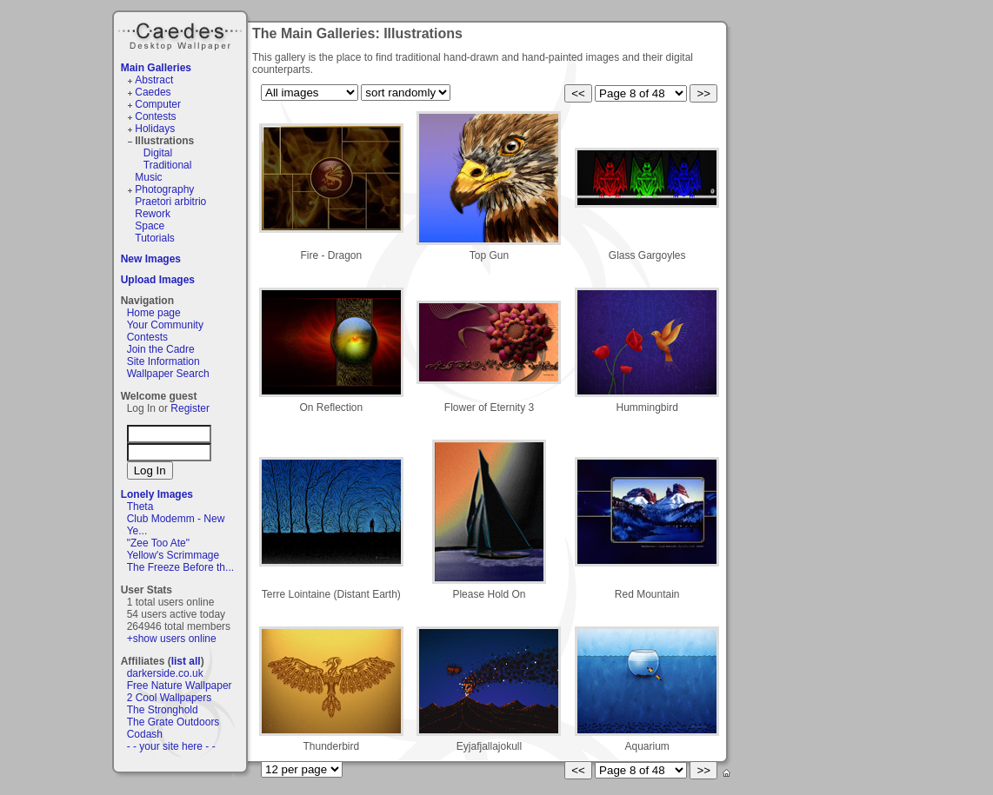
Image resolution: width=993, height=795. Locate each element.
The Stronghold (162, 710)
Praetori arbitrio (170, 201)
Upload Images (158, 280)
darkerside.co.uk (165, 673)
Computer (158, 104)
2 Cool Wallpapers (169, 698)
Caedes (182, 34)
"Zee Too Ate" (158, 543)
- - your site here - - (171, 746)
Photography (164, 189)
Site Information (163, 361)
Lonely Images (157, 494)
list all (186, 661)
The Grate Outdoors (173, 722)
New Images (151, 259)
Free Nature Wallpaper (179, 685)
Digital (157, 153)
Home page (154, 313)
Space (149, 226)
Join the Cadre (161, 349)
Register (190, 408)
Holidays (155, 129)
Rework (152, 214)
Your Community (165, 325)
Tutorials (155, 238)
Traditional (167, 165)
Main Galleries (156, 68)
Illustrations (164, 141)
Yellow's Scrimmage (173, 555)
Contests (155, 116)
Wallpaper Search (168, 374)
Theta (140, 506)
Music (148, 177)
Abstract (154, 80)
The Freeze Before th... (180, 567)
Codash (145, 734)
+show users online (172, 639)
